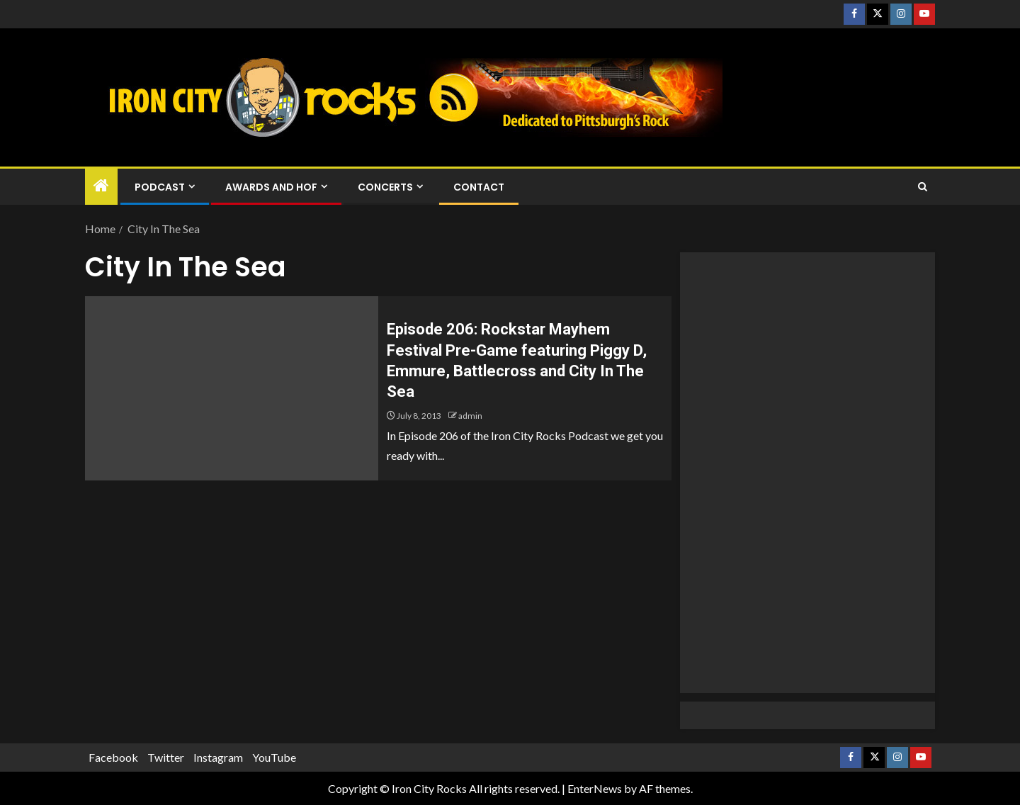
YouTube (274, 757)
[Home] (101, 186)
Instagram (218, 757)
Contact (478, 187)
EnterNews (594, 788)
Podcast (160, 187)
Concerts (385, 187)
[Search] (922, 187)
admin (470, 415)
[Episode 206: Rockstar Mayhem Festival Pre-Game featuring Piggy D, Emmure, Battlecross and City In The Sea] (231, 388)
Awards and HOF (271, 187)
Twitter (165, 757)
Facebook (113, 757)
